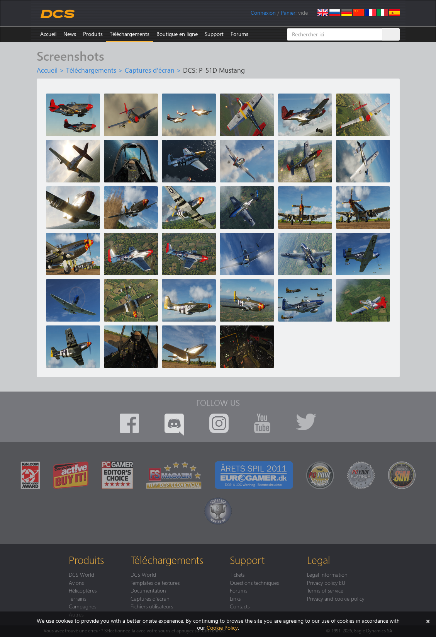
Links (235, 598)
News (69, 33)
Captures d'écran (150, 70)
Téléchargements (129, 33)
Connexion (263, 12)
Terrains (77, 598)
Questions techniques (254, 582)
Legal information (327, 574)
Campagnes (82, 606)
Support (214, 33)
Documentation (148, 590)
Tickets (237, 574)
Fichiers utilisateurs (152, 606)
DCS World (81, 574)
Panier (288, 12)
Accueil (48, 33)
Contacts (239, 606)
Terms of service (325, 590)
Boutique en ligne (177, 33)
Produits (93, 33)
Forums (239, 33)
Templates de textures (155, 582)
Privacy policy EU (326, 582)
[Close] (428, 620)
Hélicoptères (83, 590)
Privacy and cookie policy (335, 598)
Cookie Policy (222, 627)
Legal (318, 560)
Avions (76, 582)
